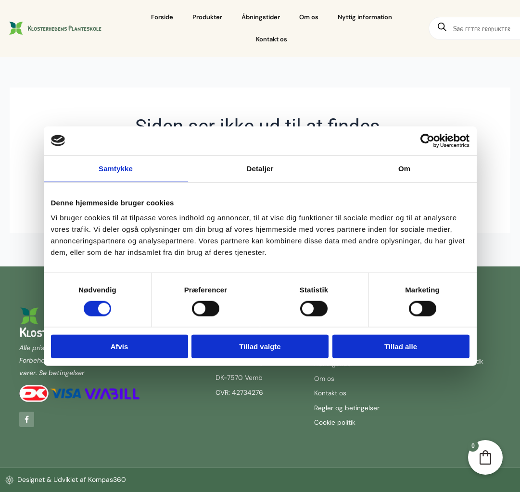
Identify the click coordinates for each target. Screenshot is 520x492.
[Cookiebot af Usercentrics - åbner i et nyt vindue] (427, 140)
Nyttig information (365, 17)
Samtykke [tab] (116, 168)
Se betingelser (61, 371)
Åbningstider (260, 17)
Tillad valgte (259, 346)
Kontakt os (271, 39)
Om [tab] (404, 168)
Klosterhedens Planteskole (64, 28)
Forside (162, 17)
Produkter (207, 17)
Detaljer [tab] (260, 168)
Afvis (119, 346)
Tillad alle (400, 346)
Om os (308, 17)
